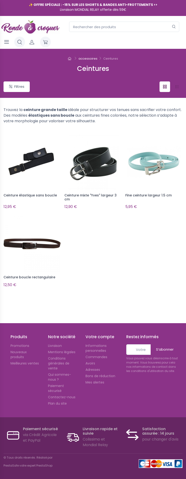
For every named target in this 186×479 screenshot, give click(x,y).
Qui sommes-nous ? (59, 377)
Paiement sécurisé (56, 388)
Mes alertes (95, 382)
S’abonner (165, 349)
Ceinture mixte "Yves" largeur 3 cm (90, 197)
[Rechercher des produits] (124, 27)
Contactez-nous (61, 397)
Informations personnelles (96, 348)
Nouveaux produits (19, 354)
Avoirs (90, 363)
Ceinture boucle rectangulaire (29, 277)
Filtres (16, 86)
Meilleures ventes (25, 363)
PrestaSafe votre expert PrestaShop (28, 466)
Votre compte (100, 337)
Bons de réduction (100, 376)
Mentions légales (61, 352)
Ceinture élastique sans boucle (30, 195)
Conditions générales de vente (58, 363)
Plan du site (57, 403)
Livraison (55, 345)
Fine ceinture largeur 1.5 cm (148, 195)
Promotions (20, 345)
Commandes (96, 357)
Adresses (93, 369)
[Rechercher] (174, 27)
